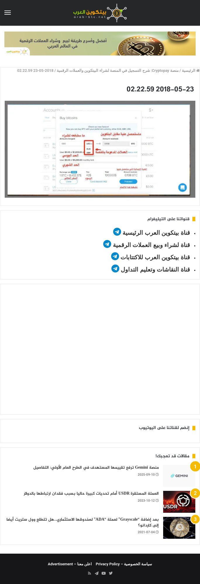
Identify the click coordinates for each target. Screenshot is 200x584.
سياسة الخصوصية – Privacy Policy (124, 564)
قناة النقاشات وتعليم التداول (155, 269)
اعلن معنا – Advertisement (70, 564)
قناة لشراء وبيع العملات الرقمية (151, 245)
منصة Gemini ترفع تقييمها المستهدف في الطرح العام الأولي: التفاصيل (96, 467)
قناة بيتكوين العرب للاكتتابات (154, 257)
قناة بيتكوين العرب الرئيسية (156, 233)
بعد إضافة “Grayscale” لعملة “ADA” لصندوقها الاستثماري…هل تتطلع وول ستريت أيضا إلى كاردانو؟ (82, 522)
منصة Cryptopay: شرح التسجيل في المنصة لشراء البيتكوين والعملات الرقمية (118, 70)
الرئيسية (191, 70)
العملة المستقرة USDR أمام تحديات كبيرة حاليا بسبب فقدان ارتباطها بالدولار (91, 493)
